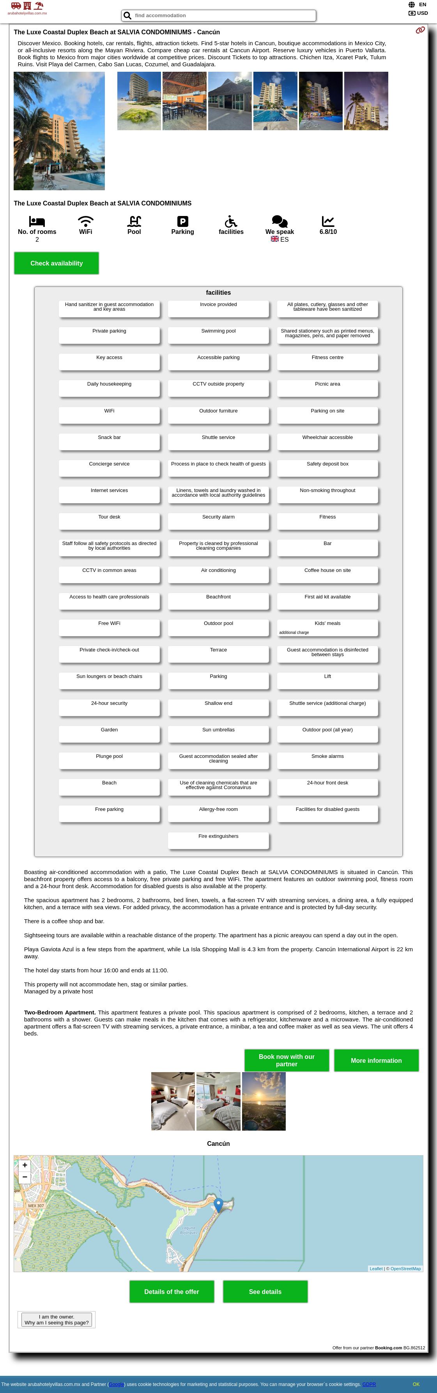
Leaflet (376, 1268)
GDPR (369, 1384)
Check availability (56, 263)
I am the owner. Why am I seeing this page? (56, 1320)
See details (265, 1292)
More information (376, 1060)
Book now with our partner (287, 1060)
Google (116, 1384)
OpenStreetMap (406, 1268)
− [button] (24, 1178)
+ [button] (24, 1166)
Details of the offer (171, 1292)
